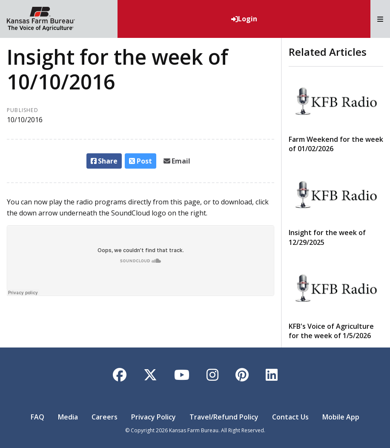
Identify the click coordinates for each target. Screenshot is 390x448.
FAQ (37, 417)
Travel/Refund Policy (223, 417)
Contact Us (290, 417)
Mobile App (340, 417)
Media (68, 417)
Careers (105, 417)
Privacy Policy (153, 417)
